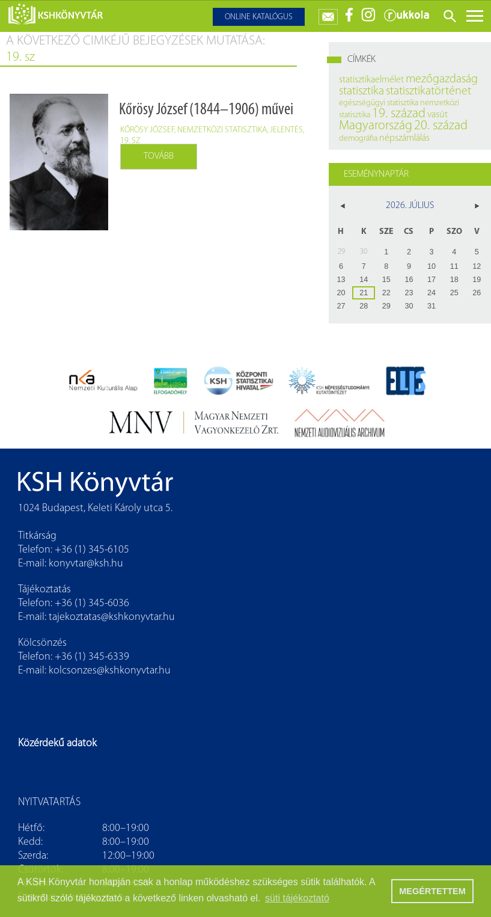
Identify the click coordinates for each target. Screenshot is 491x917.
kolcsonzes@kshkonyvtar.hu (110, 670)
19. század (398, 114)
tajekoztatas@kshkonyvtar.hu (112, 617)
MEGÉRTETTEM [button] (432, 891)
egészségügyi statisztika (378, 103)
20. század (441, 126)
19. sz (130, 141)
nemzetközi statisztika (222, 130)
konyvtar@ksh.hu (86, 563)
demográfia (358, 138)
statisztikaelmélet (371, 80)
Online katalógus (259, 17)
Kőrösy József (147, 130)
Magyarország (375, 126)
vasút (437, 115)
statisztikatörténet (428, 91)
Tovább (159, 156)
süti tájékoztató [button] (297, 898)
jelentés (286, 130)
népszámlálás (404, 138)
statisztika (361, 91)
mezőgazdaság (442, 79)
